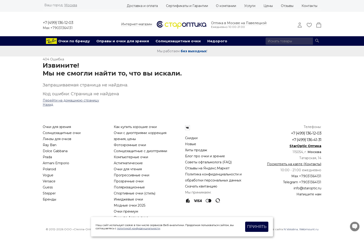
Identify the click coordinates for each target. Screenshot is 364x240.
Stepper (49, 193)
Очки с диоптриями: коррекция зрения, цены (140, 136)
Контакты (309, 6)
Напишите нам (308, 194)
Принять (256, 226)
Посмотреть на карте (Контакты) (294, 164)
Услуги (249, 6)
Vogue (48, 175)
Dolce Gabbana (55, 151)
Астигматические (128, 163)
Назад (48, 104)
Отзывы (287, 6)
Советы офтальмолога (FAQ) (208, 162)
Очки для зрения (57, 127)
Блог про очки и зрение (205, 156)
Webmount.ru (308, 229)
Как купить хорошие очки (135, 127)
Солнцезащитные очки (178, 41)
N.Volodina (291, 229)
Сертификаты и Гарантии (187, 6)
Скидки (191, 138)
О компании (226, 6)
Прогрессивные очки (131, 175)
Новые (190, 144)
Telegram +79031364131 (302, 182)
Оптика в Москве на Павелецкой (238, 23)
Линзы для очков (57, 139)
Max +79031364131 (58, 28)
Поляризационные (129, 187)
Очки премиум (126, 211)
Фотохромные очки (130, 145)
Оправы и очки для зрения (122, 41)
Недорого (217, 41)
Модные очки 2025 (129, 205)
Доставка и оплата (142, 6)
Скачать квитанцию (201, 186)
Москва (70, 5)
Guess (48, 187)
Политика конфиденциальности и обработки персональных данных (213, 177)
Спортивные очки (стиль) (134, 193)
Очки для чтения (128, 169)
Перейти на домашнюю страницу (71, 100)
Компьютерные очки (131, 157)
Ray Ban (49, 145)
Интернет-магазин (136, 24)
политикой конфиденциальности (138, 228)
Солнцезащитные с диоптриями (140, 151)
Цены (268, 6)
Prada (47, 157)
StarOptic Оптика (305, 146)
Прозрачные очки (128, 181)
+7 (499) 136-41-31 (306, 139)
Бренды (49, 199)
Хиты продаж (196, 150)
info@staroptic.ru (307, 188)
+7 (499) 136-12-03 (58, 22)
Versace (49, 181)
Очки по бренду (74, 41)
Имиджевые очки (128, 199)
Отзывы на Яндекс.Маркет (207, 168)
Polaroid (49, 169)
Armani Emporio (56, 163)
